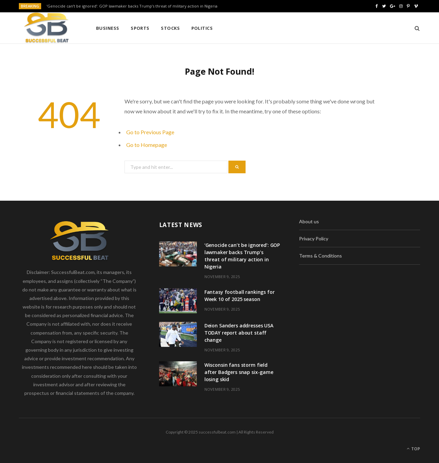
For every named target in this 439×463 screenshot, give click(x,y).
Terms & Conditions (320, 256)
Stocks (170, 28)
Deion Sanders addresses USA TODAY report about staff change (238, 332)
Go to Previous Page (150, 132)
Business (107, 28)
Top (413, 449)
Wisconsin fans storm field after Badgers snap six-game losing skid (238, 372)
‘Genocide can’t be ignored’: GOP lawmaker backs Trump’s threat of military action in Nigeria (132, 6)
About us (309, 221)
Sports (140, 28)
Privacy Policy (313, 238)
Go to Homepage (146, 144)
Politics (202, 28)
